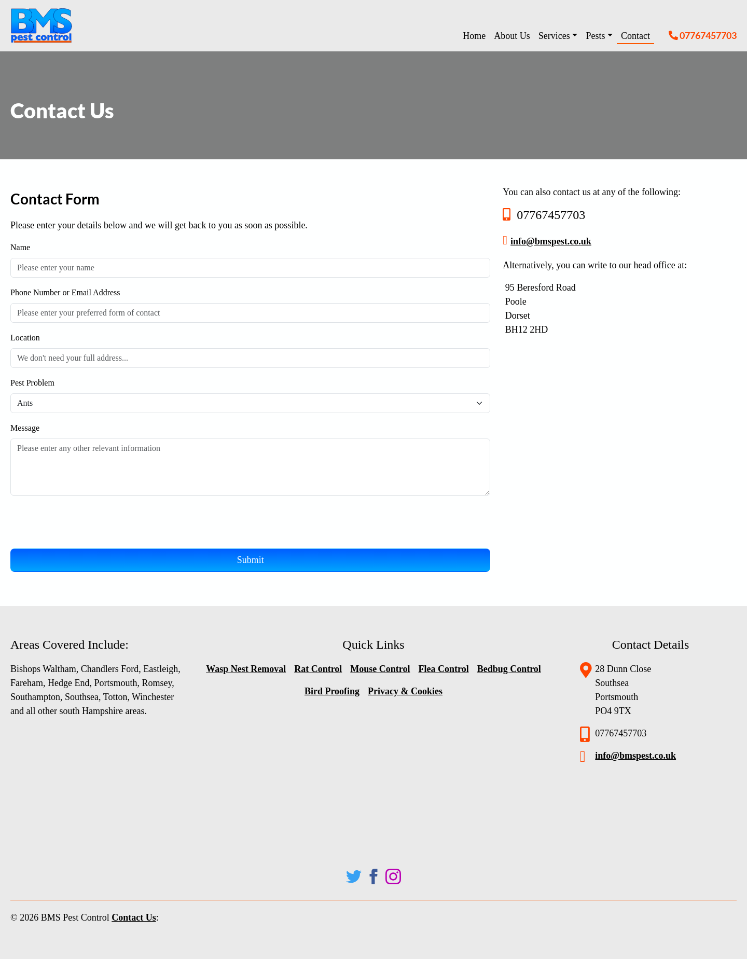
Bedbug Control (509, 669)
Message (24, 427)
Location (25, 337)
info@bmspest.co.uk (550, 241)
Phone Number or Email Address (65, 292)
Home (474, 36)
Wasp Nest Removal (246, 669)
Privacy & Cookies (405, 691)
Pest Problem (33, 382)
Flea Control (443, 669)
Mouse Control (380, 669)
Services (554, 36)
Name (20, 247)
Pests (595, 36)
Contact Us (134, 917)
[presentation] (89, 524)
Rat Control (318, 669)
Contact (635, 36)
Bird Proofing (332, 691)
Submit (250, 560)
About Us (512, 36)
